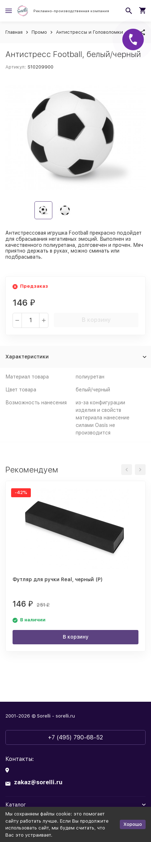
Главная (14, 32)
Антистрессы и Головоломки (89, 32)
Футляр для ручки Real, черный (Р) (58, 579)
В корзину (96, 319)
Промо (39, 32)
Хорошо (132, 824)
